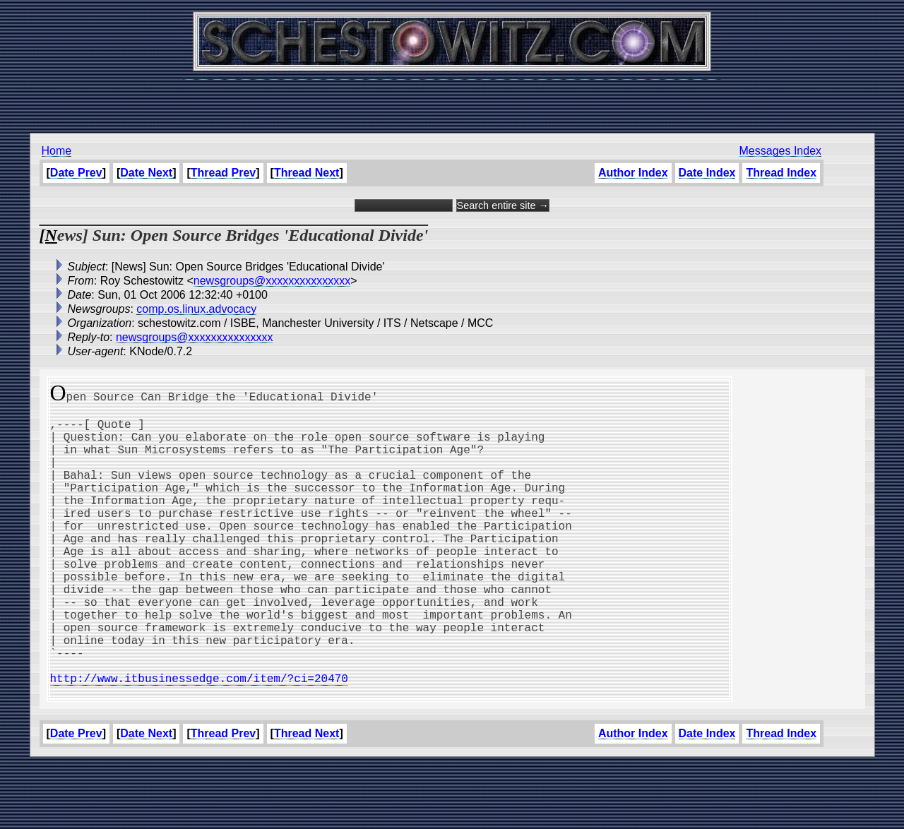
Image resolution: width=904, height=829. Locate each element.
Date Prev (76, 173)
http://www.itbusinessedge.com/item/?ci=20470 (199, 740)
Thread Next (306, 173)
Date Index (707, 173)
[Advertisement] (452, 99)
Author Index (633, 173)
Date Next (146, 173)
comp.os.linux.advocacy (196, 309)
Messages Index (780, 151)
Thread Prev (223, 173)
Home (57, 151)
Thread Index (781, 173)
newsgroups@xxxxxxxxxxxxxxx (272, 281)
